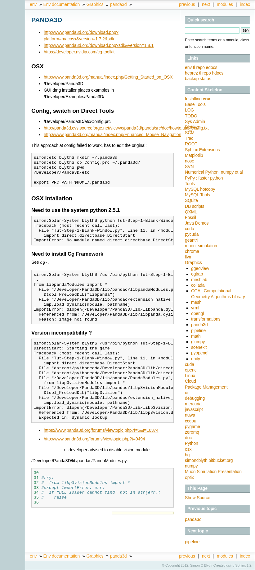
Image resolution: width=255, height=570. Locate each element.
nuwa (190, 415)
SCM (190, 132)
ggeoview (200, 268)
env (33, 4)
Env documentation (61, 4)
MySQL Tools (197, 194)
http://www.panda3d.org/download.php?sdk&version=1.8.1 (99, 45)
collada (197, 285)
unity (195, 358)
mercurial (193, 403)
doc (188, 437)
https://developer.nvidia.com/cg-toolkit (79, 51)
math (196, 336)
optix (189, 477)
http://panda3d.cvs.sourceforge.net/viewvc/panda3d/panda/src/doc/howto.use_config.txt (126, 127)
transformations (205, 319)
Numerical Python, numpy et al (214, 172)
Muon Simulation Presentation (213, 471)
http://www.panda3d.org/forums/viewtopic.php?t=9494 (94, 438)
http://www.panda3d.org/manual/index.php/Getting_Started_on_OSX (108, 77)
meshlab (199, 279)
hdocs (217, 73)
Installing (197, 98)
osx (188, 449)
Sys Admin (195, 121)
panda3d (118, 4)
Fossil (190, 217)
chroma (192, 251)
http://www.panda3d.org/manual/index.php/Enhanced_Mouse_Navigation (112, 134)
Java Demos (196, 223)
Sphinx (240, 565)
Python (191, 443)
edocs (211, 67)
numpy (191, 465)
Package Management (206, 387)
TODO (191, 115)
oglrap (197, 273)
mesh (196, 302)
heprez (192, 73)
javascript (194, 409)
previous (187, 4)
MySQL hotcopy (200, 189)
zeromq (192, 432)
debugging (195, 398)
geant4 (191, 240)
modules (225, 4)
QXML (191, 211)
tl (194, 67)
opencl (191, 369)
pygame (192, 426)
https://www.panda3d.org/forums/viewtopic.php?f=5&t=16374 (101, 429)
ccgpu (190, 420)
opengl (197, 313)
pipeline (198, 330)
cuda (189, 228)
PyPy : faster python (204, 178)
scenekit (199, 347)
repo (201, 67)
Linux (190, 375)
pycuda (192, 234)
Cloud (190, 381)
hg (187, 454)
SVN (189, 166)
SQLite (191, 200)
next (206, 4)
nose (189, 160)
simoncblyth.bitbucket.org (209, 460)
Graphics (94, 4)
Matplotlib (194, 155)
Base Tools (195, 104)
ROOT (191, 143)
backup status (198, 78)
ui (186, 392)
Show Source (197, 497)
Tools (190, 183)
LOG (189, 109)
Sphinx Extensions (202, 149)
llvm (188, 256)
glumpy (198, 341)
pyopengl (199, 352)
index (245, 4)
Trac (189, 138)
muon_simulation (201, 245)
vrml (195, 307)
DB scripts (194, 206)
